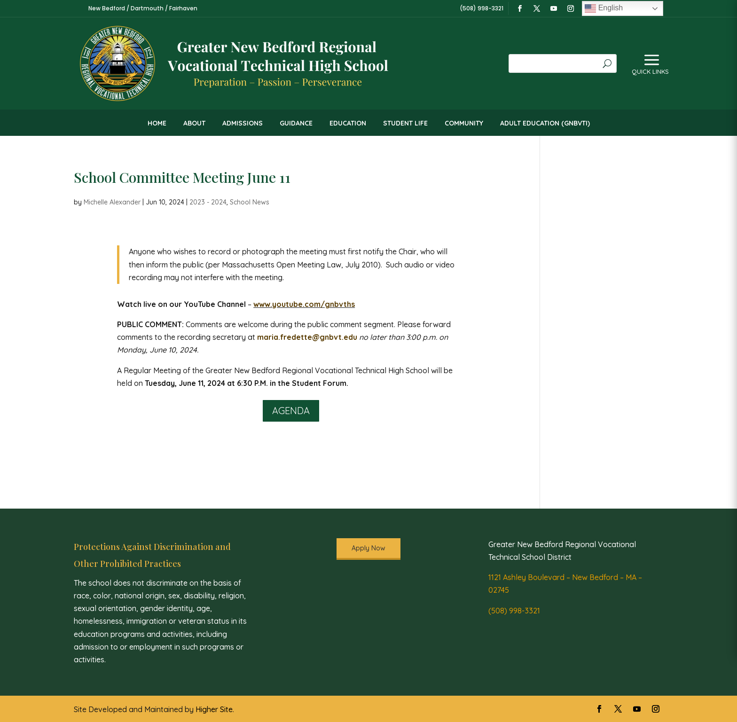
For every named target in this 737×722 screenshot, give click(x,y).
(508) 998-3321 (514, 610)
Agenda (291, 410)
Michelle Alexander (112, 202)
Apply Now (368, 548)
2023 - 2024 (208, 202)
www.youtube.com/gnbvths (304, 304)
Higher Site (214, 709)
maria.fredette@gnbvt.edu (307, 337)
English (604, 8)
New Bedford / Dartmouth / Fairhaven (142, 8)
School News (249, 202)
